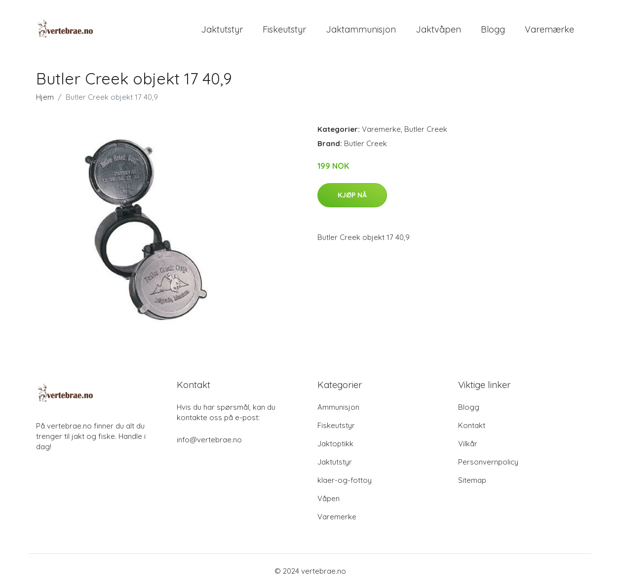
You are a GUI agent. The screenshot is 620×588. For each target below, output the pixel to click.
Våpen (328, 498)
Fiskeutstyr (284, 29)
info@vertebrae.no (209, 439)
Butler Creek (425, 129)
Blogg (493, 29)
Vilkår (467, 443)
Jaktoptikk (335, 443)
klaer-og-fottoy (344, 480)
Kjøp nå (352, 195)
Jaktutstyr (222, 29)
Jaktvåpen (438, 29)
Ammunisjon (338, 407)
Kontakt (471, 425)
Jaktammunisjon (361, 29)
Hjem (45, 97)
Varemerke (381, 129)
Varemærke (549, 29)
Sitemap (472, 480)
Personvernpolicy (488, 462)
